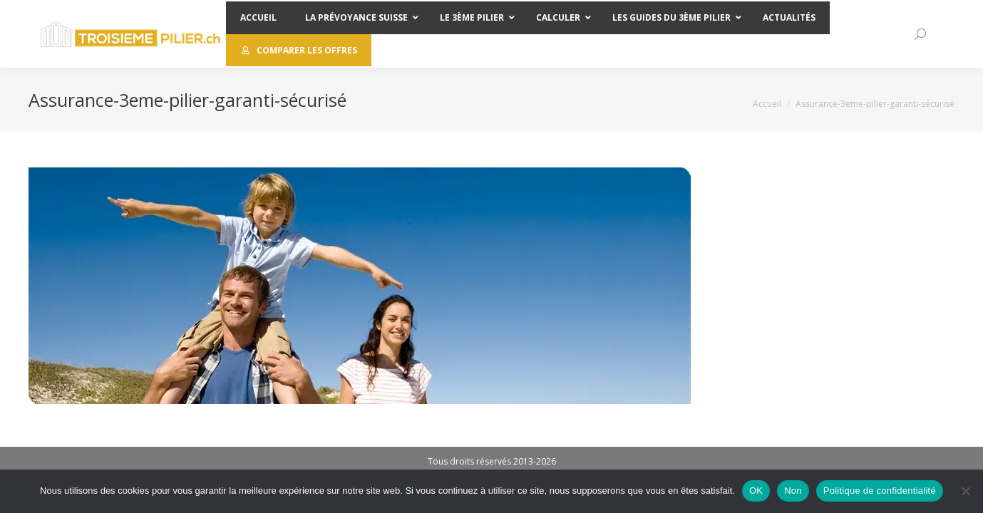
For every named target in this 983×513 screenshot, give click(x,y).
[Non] (965, 491)
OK (756, 490)
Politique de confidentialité (879, 490)
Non (793, 490)
